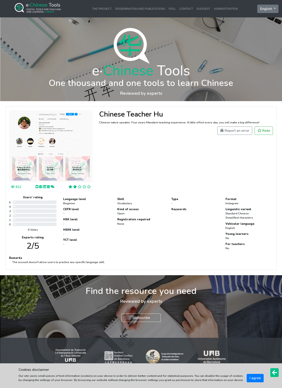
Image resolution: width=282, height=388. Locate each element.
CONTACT (186, 8)
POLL (172, 8)
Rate (263, 130)
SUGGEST (203, 8)
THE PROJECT (102, 8)
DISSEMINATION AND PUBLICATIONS (140, 8)
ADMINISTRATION (226, 8)
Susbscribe (141, 317)
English (266, 8)
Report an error (234, 130)
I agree (255, 378)
